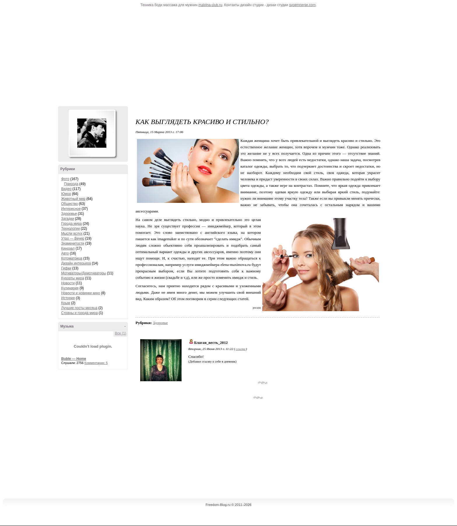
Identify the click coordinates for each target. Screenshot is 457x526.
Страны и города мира (79, 313)
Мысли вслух (71, 233)
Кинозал (68, 248)
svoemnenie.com (302, 5)
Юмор (66, 194)
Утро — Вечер (72, 238)
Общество (69, 204)
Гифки (66, 268)
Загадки (67, 219)
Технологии (70, 229)
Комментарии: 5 (96, 363)
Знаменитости (72, 243)
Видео (66, 189)
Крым (65, 303)
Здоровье (69, 214)
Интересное (71, 209)
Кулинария (70, 288)
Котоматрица (71, 258)
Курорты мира (72, 278)
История (68, 298)
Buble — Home (73, 359)
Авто (65, 253)
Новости (68, 283)
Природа (71, 184)
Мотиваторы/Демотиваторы (83, 273)
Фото (65, 179)
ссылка (240, 349)
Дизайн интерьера (76, 263)
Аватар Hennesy (92, 133)
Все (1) (120, 333)
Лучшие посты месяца (79, 308)
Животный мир (73, 199)
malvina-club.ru (210, 5)
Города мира (71, 224)
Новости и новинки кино (80, 293)
